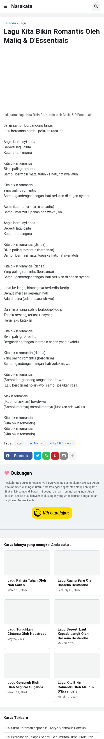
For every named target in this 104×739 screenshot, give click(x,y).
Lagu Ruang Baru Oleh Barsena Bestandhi (75, 582)
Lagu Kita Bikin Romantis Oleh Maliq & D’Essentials (76, 687)
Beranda (10, 23)
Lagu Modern (36, 443)
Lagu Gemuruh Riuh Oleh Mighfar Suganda (25, 685)
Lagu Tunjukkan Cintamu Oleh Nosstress (26, 631)
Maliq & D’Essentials (61, 443)
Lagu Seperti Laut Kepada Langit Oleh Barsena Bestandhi (73, 633)
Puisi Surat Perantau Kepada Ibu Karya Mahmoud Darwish (45, 728)
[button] (5, 6)
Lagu (22, 23)
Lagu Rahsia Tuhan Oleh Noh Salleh (26, 582)
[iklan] (52, 529)
